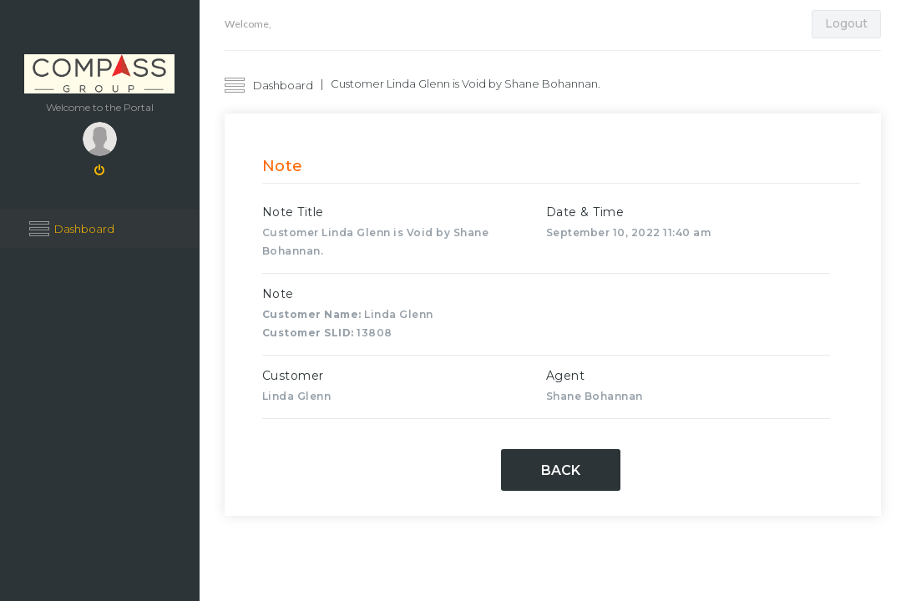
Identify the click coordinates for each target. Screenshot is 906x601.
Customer (293, 375)
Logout (846, 23)
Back (560, 470)
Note (278, 293)
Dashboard (84, 228)
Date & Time (585, 212)
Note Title (293, 212)
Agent (565, 375)
